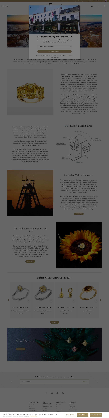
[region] (54, 415)
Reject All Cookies (82, 414)
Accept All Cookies (96, 414)
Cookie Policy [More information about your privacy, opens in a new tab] (33, 416)
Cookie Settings (70, 414)
